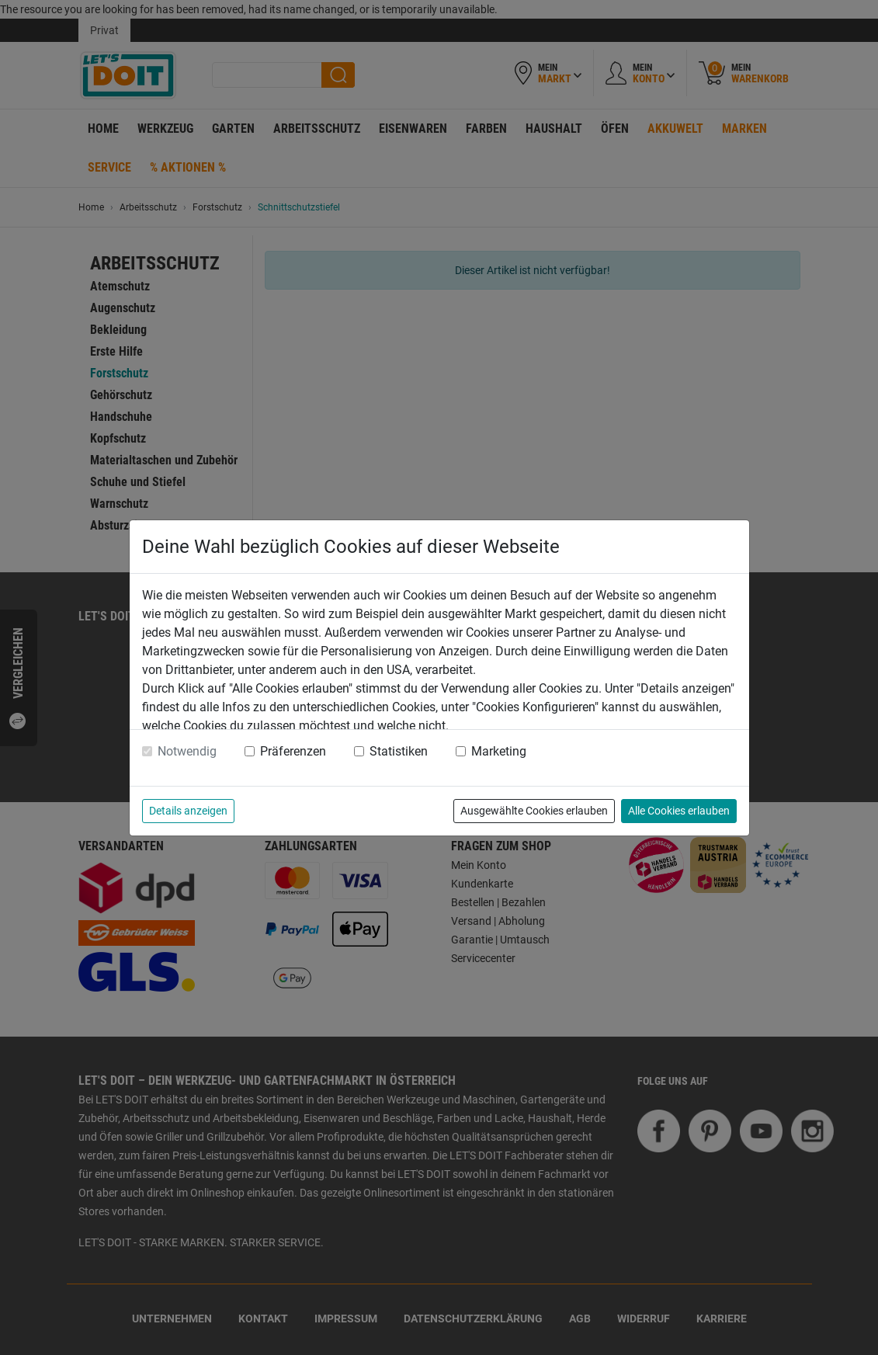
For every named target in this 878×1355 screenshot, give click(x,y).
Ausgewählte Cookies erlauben (534, 810)
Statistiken (399, 751)
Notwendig (187, 751)
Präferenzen (293, 751)
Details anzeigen (188, 810)
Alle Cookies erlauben (679, 810)
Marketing (498, 751)
